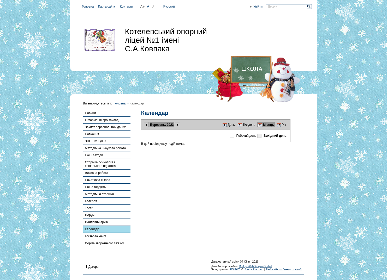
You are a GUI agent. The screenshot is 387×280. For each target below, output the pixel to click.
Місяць (268, 125)
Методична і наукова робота (105, 148)
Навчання (92, 134)
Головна (88, 6)
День (231, 125)
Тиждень (249, 125)
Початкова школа (97, 180)
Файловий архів (96, 222)
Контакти (126, 6)
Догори (92, 267)
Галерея (91, 201)
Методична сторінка (99, 194)
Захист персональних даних (105, 127)
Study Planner (254, 269)
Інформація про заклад (101, 120)
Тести (89, 208)
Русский (169, 6)
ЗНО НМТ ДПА (95, 141)
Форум (89, 215)
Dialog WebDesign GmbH (255, 266)
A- (153, 6)
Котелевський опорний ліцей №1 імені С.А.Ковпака (166, 40)
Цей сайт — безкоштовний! (284, 269)
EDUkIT (235, 269)
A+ (142, 6)
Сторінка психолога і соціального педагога (100, 164)
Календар (92, 229)
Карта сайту (106, 6)
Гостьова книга (95, 236)
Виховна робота (96, 173)
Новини (90, 113)
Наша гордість (95, 187)
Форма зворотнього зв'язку (104, 243)
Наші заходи (94, 155)
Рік (284, 125)
